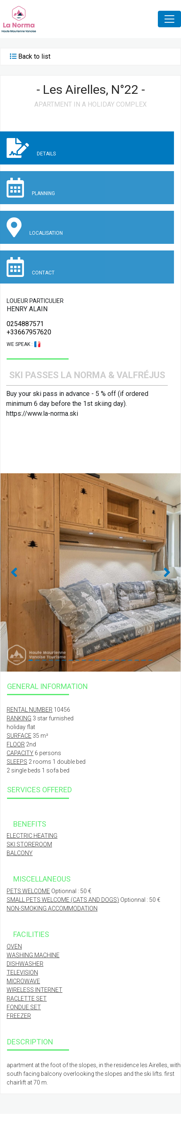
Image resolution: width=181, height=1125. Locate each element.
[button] (13, 572)
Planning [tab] (31, 188)
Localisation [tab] (35, 227)
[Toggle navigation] (169, 19)
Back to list (34, 56)
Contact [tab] (31, 267)
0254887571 (25, 324)
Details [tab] (31, 148)
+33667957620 (29, 332)
